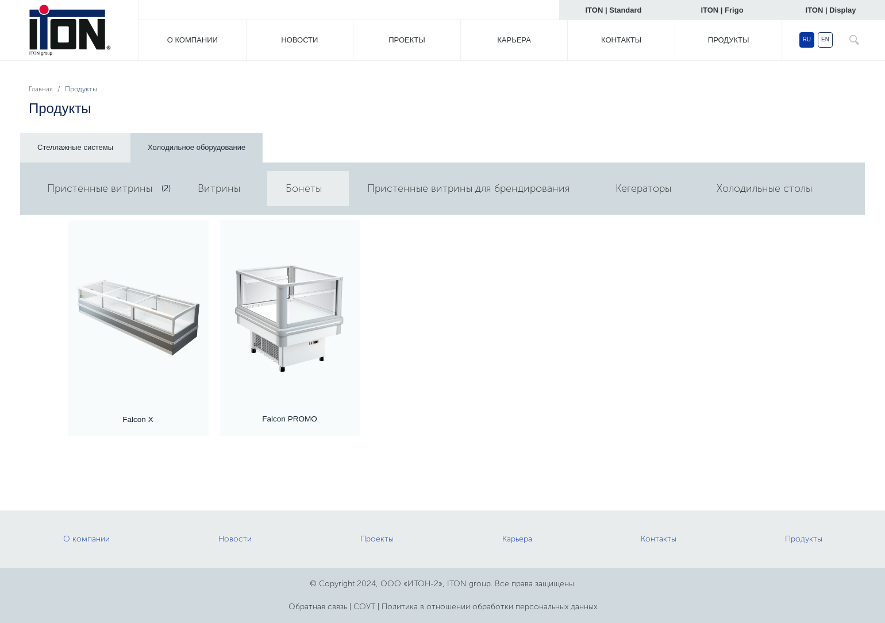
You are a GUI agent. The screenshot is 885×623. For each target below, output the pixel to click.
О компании (192, 40)
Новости (299, 40)
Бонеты (304, 188)
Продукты (728, 40)
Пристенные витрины (99, 188)
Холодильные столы (764, 188)
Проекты (406, 40)
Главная (41, 89)
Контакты (621, 40)
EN (825, 39)
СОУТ (364, 607)
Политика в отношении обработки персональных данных (489, 607)
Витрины (219, 188)
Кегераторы (643, 188)
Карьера (514, 40)
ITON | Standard (613, 10)
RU (807, 39)
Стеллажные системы (75, 147)
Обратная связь (317, 607)
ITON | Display (831, 10)
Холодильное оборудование (196, 147)
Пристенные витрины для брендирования (468, 188)
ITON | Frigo (722, 10)
